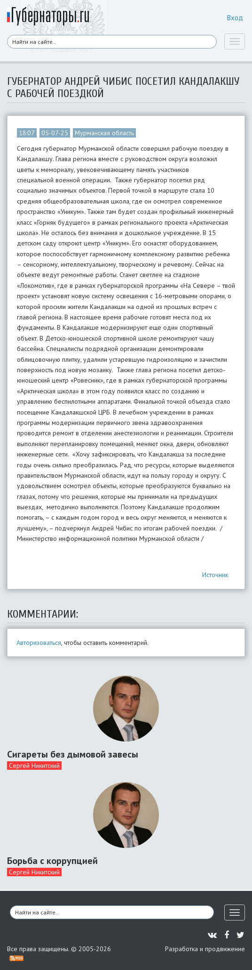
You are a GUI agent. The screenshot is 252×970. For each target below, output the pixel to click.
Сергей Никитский (34, 765)
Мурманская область (104, 133)
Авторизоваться (38, 642)
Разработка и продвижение (205, 949)
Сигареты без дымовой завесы (72, 754)
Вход (235, 17)
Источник (215, 575)
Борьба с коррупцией (52, 860)
